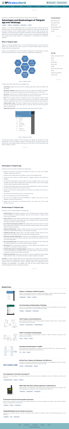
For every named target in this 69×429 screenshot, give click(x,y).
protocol (31, 338)
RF (14, 2)
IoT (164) (52, 31)
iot (20, 352)
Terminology (4, 17)
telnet (21, 338)
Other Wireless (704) (55, 20)
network (25, 338)
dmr (11, 416)
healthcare (21, 379)
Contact (49, 424)
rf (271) (52, 60)
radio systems (16, 416)
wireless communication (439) (57, 55)
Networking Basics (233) (56, 27)
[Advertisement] (34, 13)
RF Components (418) (55, 22)
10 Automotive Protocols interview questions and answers (18, 399)
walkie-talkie (22, 391)
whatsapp (9, 25)
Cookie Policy (35, 424)
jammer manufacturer (38, 324)
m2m (24, 352)
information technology (8, 379)
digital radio (6, 416)
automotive (6, 405)
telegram (4, 25)
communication (23, 25)
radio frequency (29, 391)
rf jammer (22, 324)
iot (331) (52, 57)
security (29, 25)
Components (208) (54, 29)
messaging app (16, 25)
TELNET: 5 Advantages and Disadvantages (30, 332)
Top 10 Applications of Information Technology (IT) (16, 374)
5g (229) (52, 66)
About (19, 424)
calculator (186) (54, 74)
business (15, 379)
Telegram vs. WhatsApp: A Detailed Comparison (31, 291)
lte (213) (52, 70)
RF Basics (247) (54, 25)
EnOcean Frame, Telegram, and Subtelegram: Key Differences (35, 360)
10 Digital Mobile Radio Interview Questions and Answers (18, 411)
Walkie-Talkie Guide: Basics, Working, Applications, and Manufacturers (37, 385)
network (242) (54, 64)
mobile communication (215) (56, 68)
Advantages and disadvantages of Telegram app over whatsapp (23, 17)
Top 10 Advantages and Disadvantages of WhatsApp (32, 305)
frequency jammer (29, 324)
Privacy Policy (26, 424)
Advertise (42, 424)
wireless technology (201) (56, 72)
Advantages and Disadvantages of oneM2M (30, 346)
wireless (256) (54, 62)
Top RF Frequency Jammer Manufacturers (30, 319)
